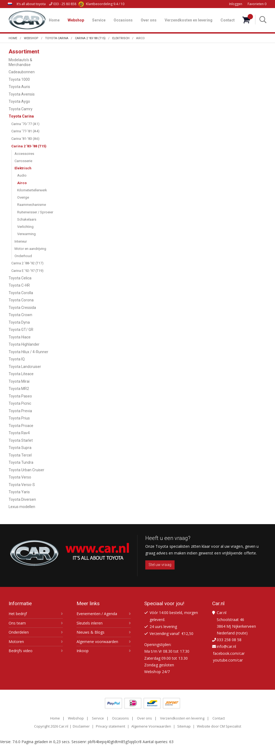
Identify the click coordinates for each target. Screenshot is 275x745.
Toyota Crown (20, 315)
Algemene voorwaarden (97, 641)
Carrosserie (23, 161)
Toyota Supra (20, 447)
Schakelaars (26, 219)
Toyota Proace (21, 425)
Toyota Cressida (22, 307)
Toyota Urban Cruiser (26, 470)
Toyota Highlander (24, 344)
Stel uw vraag (160, 565)
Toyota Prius (19, 418)
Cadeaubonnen (22, 72)
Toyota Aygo (19, 101)
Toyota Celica (20, 278)
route (241, 633)
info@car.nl (226, 646)
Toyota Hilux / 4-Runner (28, 352)
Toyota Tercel (20, 455)
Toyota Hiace (20, 337)
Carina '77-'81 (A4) (25, 131)
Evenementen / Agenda (97, 613)
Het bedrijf (18, 613)
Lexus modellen (22, 507)
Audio (22, 175)
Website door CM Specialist (219, 726)
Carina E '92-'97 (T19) (27, 271)
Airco (22, 183)
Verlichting (25, 227)
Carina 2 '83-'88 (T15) (28, 146)
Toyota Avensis (22, 94)
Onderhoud (23, 256)
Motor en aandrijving (30, 249)
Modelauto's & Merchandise (20, 62)
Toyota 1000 (19, 79)
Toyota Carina (21, 116)
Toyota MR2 (19, 388)
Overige (23, 197)
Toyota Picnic (20, 403)
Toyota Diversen (22, 499)
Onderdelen (19, 632)
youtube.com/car (228, 660)
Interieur (21, 241)
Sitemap (184, 726)
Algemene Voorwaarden (151, 726)
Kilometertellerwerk (32, 190)
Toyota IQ (17, 359)
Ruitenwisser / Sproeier (35, 212)
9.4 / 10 (101, 4)
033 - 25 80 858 (62, 4)
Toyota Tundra (21, 462)
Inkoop (83, 650)
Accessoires (24, 154)
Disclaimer (81, 726)
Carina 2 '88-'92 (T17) (27, 263)
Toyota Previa (20, 411)
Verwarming (26, 234)
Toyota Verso (20, 477)
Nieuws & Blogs (90, 632)
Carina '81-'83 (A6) (25, 139)
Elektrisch (23, 168)
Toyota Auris (19, 87)
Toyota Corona (21, 300)
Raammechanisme (31, 205)
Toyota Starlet (21, 440)
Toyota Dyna (19, 322)
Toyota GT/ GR (21, 329)
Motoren (16, 641)
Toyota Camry (20, 109)
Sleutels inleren (90, 623)
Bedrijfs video (20, 650)
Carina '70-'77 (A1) (25, 124)
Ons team (17, 623)
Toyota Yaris (19, 492)
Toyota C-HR (19, 285)
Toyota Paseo (20, 396)
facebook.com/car (229, 653)
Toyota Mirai (19, 381)
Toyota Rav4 (19, 433)
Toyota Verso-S (22, 485)
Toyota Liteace (21, 374)
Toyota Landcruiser (25, 366)
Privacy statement (110, 726)
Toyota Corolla (21, 293)
